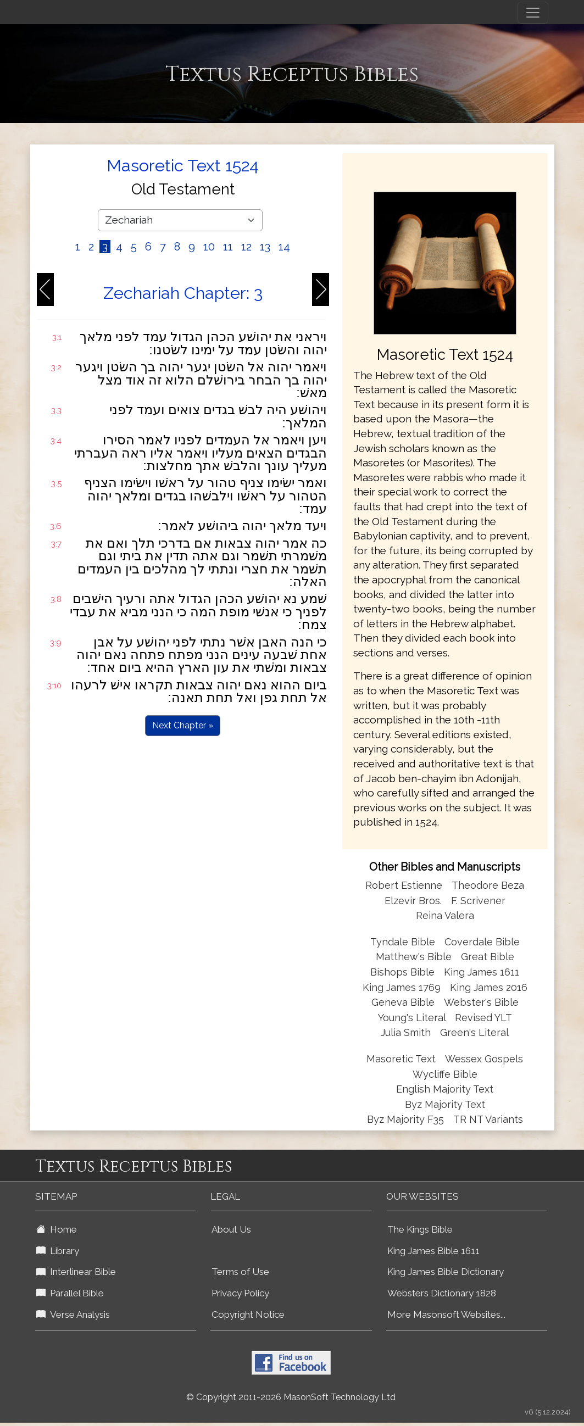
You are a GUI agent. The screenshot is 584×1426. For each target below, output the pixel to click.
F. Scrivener (478, 900)
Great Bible (487, 956)
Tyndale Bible (402, 942)
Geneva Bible (403, 1002)
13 (265, 246)
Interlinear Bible (76, 1271)
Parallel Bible (70, 1293)
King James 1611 (481, 972)
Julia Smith (407, 1032)
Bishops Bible (402, 972)
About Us (231, 1229)
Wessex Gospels (484, 1059)
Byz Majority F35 (405, 1119)
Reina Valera (445, 915)
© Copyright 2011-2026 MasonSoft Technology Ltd (291, 1397)
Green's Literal (474, 1032)
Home (56, 1229)
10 (209, 246)
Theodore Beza (488, 885)
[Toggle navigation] (533, 13)
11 (228, 246)
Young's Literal (413, 1017)
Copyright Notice (248, 1314)
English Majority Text (444, 1089)
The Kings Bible (420, 1229)
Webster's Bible (481, 1002)
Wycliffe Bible (445, 1074)
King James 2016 (488, 987)
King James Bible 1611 (433, 1250)
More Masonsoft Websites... (446, 1314)
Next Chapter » (182, 725)
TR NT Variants (488, 1119)
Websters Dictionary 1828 (441, 1293)
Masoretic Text (401, 1059)
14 (284, 246)
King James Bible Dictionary (445, 1271)
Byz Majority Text (445, 1104)
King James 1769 (402, 987)
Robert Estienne (403, 885)
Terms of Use (240, 1271)
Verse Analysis (73, 1314)
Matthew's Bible (414, 956)
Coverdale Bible (482, 942)
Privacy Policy (240, 1293)
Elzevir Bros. (413, 900)
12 (246, 246)
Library (57, 1250)
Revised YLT (483, 1017)
